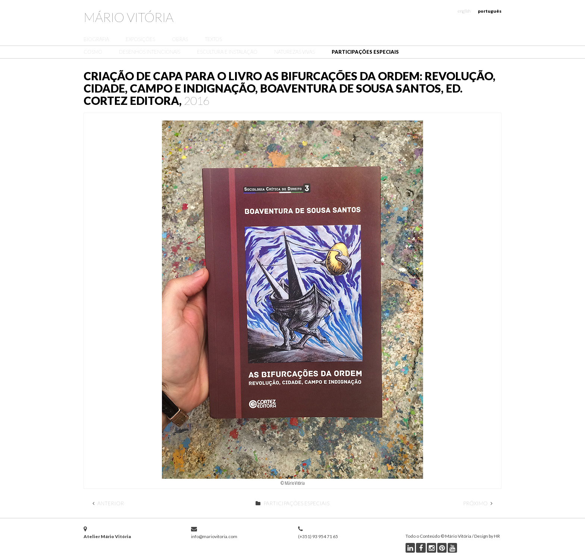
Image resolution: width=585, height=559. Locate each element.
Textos (213, 39)
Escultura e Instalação (227, 52)
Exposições (140, 39)
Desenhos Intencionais (149, 52)
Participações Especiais (365, 52)
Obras (180, 39)
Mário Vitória (128, 17)
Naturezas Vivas (294, 52)
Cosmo (93, 52)
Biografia (96, 39)
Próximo (477, 503)
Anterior (108, 503)
